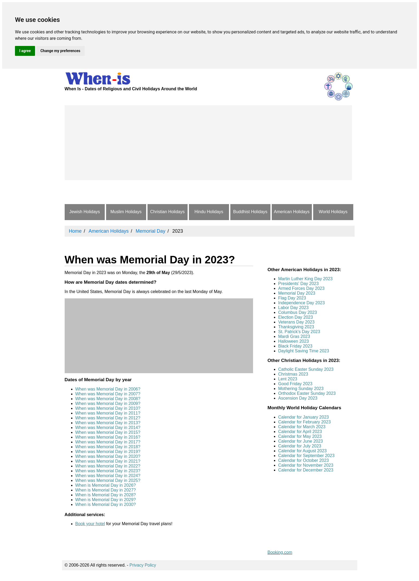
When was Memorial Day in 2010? (108, 408)
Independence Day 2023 (301, 303)
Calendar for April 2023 (300, 431)
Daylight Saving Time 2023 (303, 351)
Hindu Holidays (209, 211)
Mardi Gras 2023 (294, 336)
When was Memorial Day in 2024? (108, 475)
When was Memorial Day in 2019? (108, 451)
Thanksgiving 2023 (296, 327)
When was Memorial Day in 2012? (108, 418)
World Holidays (333, 211)
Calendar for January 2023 (303, 417)
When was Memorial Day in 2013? (108, 422)
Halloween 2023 (293, 341)
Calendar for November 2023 (305, 465)
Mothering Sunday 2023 (301, 388)
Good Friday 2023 (295, 383)
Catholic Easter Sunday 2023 (305, 369)
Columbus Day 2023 (297, 312)
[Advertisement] (208, 142)
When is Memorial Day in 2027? (105, 490)
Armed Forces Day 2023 (301, 288)
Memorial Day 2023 (296, 293)
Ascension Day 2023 (297, 398)
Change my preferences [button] (60, 51)
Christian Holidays (167, 211)
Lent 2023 (287, 379)
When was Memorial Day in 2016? (108, 437)
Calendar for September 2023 (306, 455)
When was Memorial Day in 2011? (108, 413)
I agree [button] (25, 51)
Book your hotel (90, 523)
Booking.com (279, 552)
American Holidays (291, 211)
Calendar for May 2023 (300, 436)
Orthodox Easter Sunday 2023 (307, 393)
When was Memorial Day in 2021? (108, 461)
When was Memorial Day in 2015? (108, 432)
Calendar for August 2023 (302, 451)
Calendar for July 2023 (299, 446)
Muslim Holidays (125, 211)
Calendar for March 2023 (301, 426)
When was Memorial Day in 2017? (108, 442)
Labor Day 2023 (293, 307)
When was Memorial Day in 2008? (108, 398)
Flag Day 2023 (292, 298)
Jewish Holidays (84, 211)
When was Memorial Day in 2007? (108, 394)
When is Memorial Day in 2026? (105, 485)
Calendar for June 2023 (300, 441)
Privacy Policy (143, 565)
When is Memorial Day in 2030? (105, 504)
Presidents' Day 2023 (298, 283)
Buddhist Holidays (250, 211)
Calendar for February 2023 (304, 422)
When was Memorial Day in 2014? (108, 427)
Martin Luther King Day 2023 (305, 278)
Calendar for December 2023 (305, 470)
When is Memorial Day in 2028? (105, 495)
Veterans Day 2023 (296, 322)
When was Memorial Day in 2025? (108, 480)
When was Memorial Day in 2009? (108, 403)
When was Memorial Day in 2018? (108, 446)
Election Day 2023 (295, 317)
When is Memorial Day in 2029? (105, 499)
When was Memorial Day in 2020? (108, 456)
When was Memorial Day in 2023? (108, 471)
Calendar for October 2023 (303, 460)
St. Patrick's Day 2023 (299, 331)
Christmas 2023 (293, 374)
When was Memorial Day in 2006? (108, 389)
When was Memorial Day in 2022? (108, 466)
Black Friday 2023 (295, 346)
